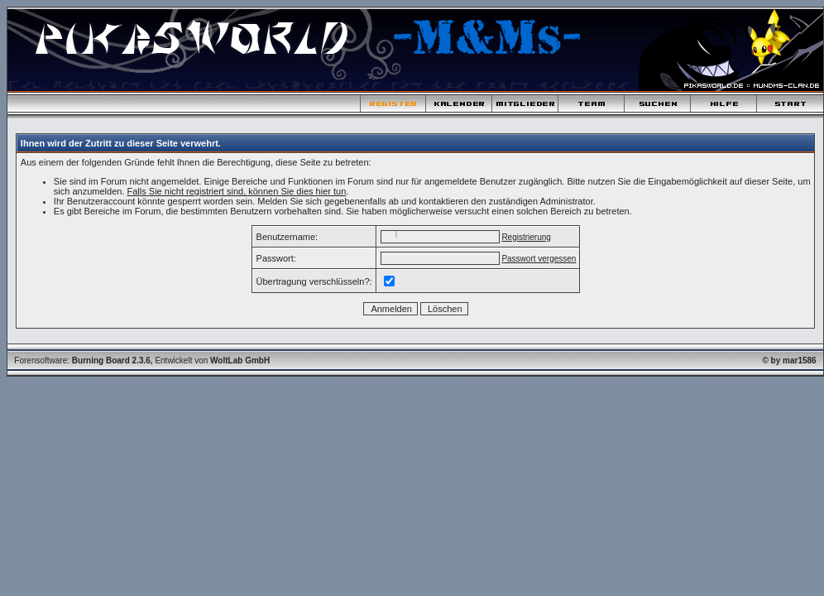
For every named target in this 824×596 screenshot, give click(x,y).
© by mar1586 (789, 360)
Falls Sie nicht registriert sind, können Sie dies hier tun (237, 191)
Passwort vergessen (538, 258)
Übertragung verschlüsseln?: (314, 281)
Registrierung (525, 237)
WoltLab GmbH (240, 360)
